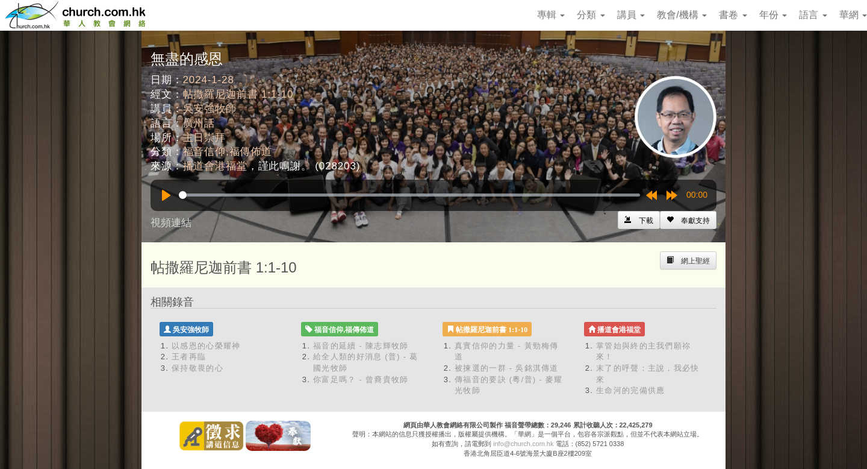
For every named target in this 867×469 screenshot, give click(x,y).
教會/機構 (682, 15)
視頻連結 (171, 222)
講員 (631, 15)
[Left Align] (688, 220)
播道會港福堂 (215, 166)
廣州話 (199, 123)
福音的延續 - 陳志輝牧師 (360, 345)
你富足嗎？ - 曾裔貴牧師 (360, 379)
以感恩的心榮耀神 (206, 345)
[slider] (409, 195)
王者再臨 (189, 356)
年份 (773, 15)
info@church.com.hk (523, 443)
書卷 (733, 15)
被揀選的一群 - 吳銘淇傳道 (507, 368)
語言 (813, 15)
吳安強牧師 (210, 109)
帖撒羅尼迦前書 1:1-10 (238, 94)
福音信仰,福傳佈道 (227, 151)
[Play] (166, 195)
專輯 (551, 15)
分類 (590, 15)
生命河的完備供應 (630, 390)
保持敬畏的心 (197, 368)
